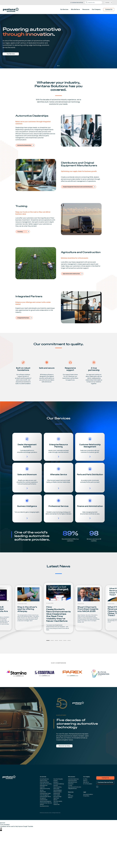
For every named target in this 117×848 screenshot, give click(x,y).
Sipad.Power (56, 798)
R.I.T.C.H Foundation (87, 784)
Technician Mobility (57, 801)
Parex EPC (55, 785)
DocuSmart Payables (58, 779)
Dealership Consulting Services (45, 789)
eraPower (55, 780)
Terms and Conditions (88, 794)
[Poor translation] (1, 829)
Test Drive (55, 803)
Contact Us (108, 9)
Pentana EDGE (56, 793)
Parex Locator (56, 788)
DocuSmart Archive (44, 806)
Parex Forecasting (57, 787)
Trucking (23, 231)
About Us (85, 780)
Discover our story (64, 746)
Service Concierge (57, 796)
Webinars (70, 797)
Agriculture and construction (73, 274)
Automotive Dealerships (25, 145)
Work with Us (86, 782)
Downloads (70, 796)
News (69, 794)
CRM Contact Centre (44, 782)
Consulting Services (44, 779)
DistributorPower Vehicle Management (45, 797)
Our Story (85, 779)
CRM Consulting (43, 780)
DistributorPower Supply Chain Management (45, 794)
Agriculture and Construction (74, 787)
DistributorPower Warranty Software (46, 803)
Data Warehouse (43, 785)
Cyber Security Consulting (45, 784)
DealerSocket (43, 791)
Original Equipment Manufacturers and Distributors (79, 187)
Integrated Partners (24, 318)
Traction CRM (56, 804)
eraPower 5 (55, 782)
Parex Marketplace (57, 790)
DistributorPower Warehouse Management (45, 800)
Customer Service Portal (105, 782)
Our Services (64, 9)
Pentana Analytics (57, 791)
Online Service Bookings (58, 784)
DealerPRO (42, 787)
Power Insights (56, 795)
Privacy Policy (86, 796)
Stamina (55, 799)
